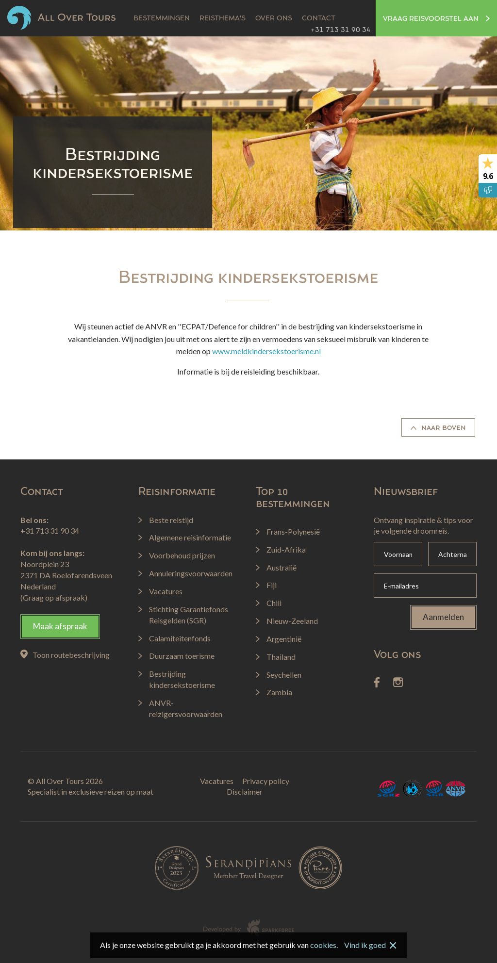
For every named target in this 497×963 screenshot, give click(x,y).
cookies (323, 944)
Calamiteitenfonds (412, 789)
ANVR (455, 789)
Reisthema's (222, 18)
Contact (318, 18)
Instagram (398, 682)
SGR (434, 789)
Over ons (273, 18)
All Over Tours (61, 18)
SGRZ (389, 789)
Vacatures (216, 780)
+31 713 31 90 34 (341, 30)
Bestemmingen (161, 18)
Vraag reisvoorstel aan (436, 19)
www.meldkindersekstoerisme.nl (266, 351)
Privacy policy (265, 780)
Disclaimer (245, 791)
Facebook (377, 682)
